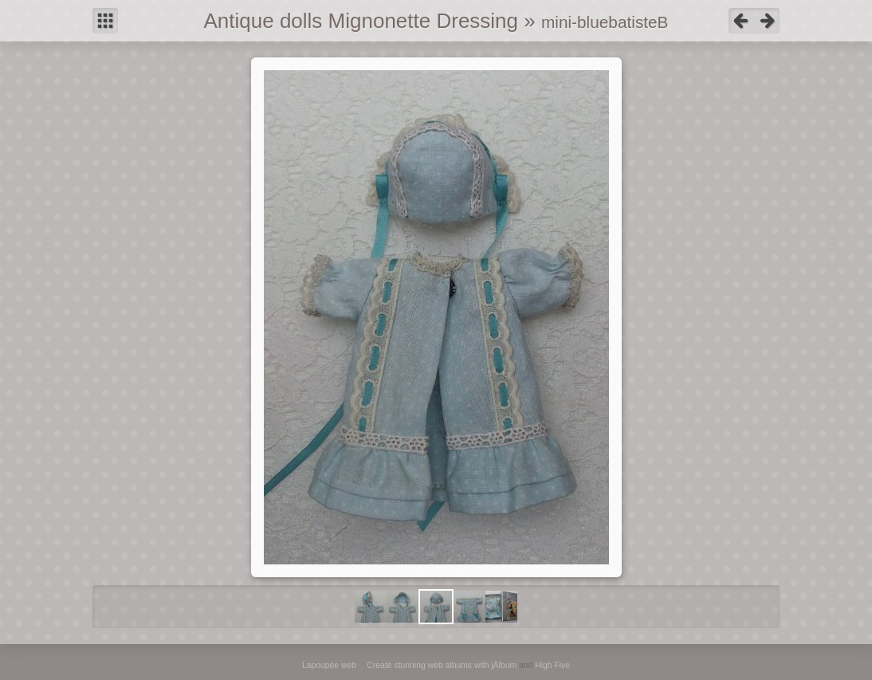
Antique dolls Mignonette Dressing (360, 21)
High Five (552, 665)
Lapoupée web (329, 665)
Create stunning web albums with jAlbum (442, 665)
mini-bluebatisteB (605, 22)
